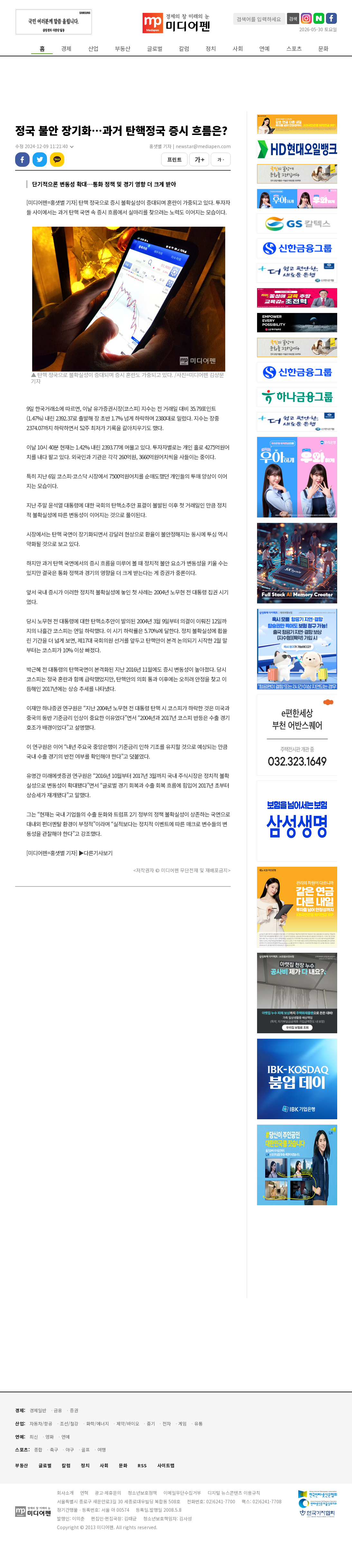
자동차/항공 (41, 1423)
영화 (49, 1437)
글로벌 (154, 48)
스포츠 (294, 48)
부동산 (122, 48)
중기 (151, 1423)
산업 (93, 48)
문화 (323, 48)
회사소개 (65, 1493)
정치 (211, 48)
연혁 (84, 1493)
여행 (101, 1449)
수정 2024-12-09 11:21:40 (44, 146)
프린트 (174, 159)
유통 (198, 1423)
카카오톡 (57, 159)
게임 (182, 1423)
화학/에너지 (97, 1423)
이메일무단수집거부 (182, 1493)
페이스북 (22, 159)
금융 (58, 1410)
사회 (238, 48)
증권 (74, 1410)
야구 (70, 1449)
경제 (66, 48)
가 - (221, 159)
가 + (199, 159)
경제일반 (38, 1410)
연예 (264, 48)
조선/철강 (69, 1423)
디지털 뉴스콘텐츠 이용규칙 (234, 1493)
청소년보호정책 (142, 1493)
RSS (142, 1465)
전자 (166, 1423)
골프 (85, 1449)
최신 (34, 1437)
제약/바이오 (127, 1423)
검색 (293, 18)
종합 (38, 1449)
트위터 (39, 159)
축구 (54, 1449)
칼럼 (184, 48)
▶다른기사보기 (96, 853)
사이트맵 (166, 1465)
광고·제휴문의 (108, 1493)
